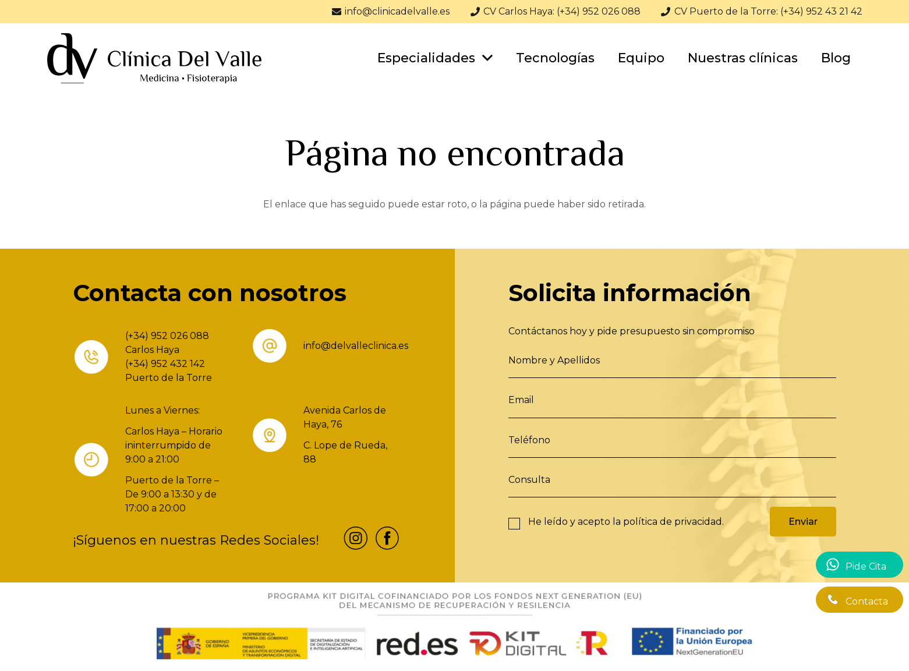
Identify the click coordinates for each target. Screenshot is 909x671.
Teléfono (529, 440)
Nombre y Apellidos (554, 360)
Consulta (529, 479)
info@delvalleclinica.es (355, 345)
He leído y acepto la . (626, 521)
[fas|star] (355, 540)
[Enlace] (154, 58)
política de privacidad (672, 521)
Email (521, 399)
